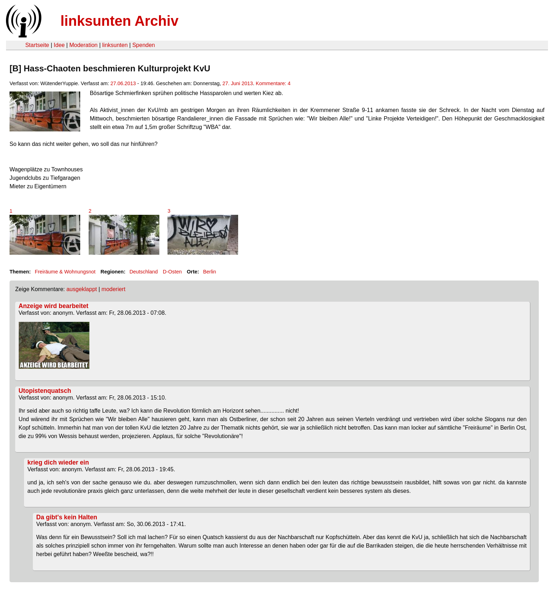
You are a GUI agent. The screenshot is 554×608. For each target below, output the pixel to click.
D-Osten (172, 272)
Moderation (83, 45)
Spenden (143, 45)
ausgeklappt (81, 289)
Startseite (37, 45)
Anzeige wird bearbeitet (53, 305)
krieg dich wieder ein (58, 462)
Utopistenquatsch (45, 390)
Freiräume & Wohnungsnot (65, 272)
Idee (59, 45)
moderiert (113, 289)
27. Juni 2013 (237, 83)
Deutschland (143, 272)
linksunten (115, 45)
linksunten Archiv (119, 21)
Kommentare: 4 (273, 83)
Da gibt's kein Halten (66, 517)
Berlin (209, 272)
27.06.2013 (123, 83)
